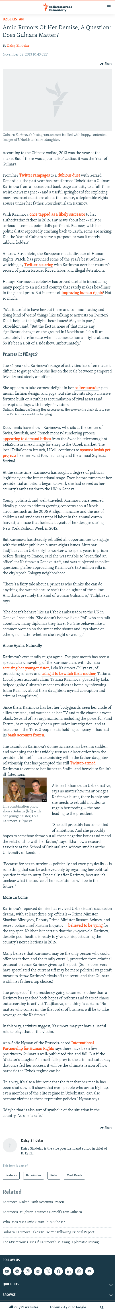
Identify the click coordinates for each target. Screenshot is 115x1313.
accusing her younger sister (26, 668)
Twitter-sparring (38, 265)
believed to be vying (85, 926)
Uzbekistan (13, 19)
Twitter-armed (83, 763)
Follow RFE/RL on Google (68, 1307)
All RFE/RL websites (23, 1307)
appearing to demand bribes (27, 439)
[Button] (106, 64)
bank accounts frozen (26, 735)
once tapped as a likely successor (57, 215)
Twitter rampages (34, 175)
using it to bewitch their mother (68, 674)
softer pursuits (87, 388)
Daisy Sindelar (18, 46)
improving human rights (82, 293)
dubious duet (69, 175)
